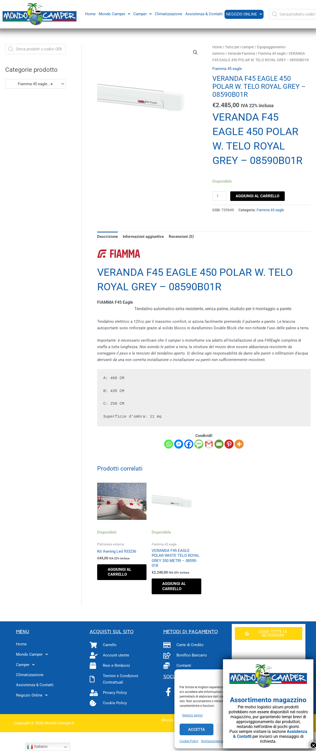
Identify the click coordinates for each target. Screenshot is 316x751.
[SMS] (198, 444)
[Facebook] (188, 444)
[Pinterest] (229, 444)
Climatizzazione (168, 13)
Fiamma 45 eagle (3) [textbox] (31, 84)
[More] (239, 444)
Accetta (196, 729)
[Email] (218, 444)
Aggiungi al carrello (257, 196)
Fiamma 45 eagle (272, 53)
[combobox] (35, 84)
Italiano (37, 747)
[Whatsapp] (168, 444)
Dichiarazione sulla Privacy (220, 741)
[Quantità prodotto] (219, 196)
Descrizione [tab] (107, 236)
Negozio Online (244, 14)
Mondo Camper (114, 13)
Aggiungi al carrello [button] (119, 572)
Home (89, 13)
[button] (114, 13)
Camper (142, 13)
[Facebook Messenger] (178, 444)
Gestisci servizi (192, 715)
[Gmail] (208, 444)
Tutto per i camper (239, 47)
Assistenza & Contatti (203, 13)
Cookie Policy (189, 741)
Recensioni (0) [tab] (181, 236)
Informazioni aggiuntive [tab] (143, 236)
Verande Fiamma (241, 53)
